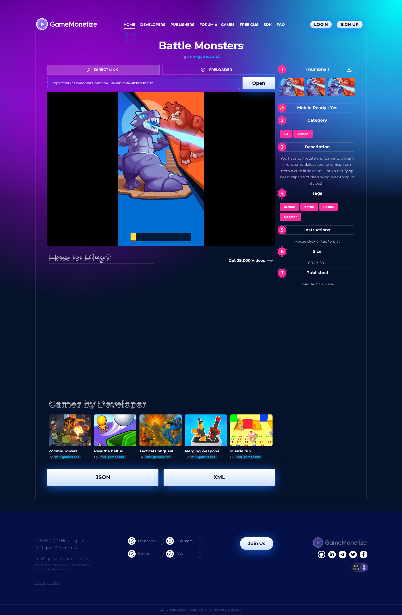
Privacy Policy (47, 582)
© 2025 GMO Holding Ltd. (60, 540)
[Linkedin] (342, 554)
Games (228, 24)
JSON (103, 477)
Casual (328, 207)
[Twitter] (353, 554)
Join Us (256, 543)
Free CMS (249, 24)
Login (321, 24)
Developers (152, 24)
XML (219, 477)
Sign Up (350, 24)
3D (286, 134)
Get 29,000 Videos (250, 261)
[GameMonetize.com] (66, 25)
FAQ (281, 24)
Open (258, 83)
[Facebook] (321, 554)
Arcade (303, 134)
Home (129, 24)
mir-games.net (204, 56)
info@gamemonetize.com (61, 558)
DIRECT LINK (103, 69)
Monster (290, 217)
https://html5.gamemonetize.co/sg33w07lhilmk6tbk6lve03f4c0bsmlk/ (143, 83)
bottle (309, 207)
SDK (268, 24)
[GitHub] (363, 554)
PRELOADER (218, 69)
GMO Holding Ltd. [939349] (223, 609)
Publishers (182, 24)
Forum (206, 24)
